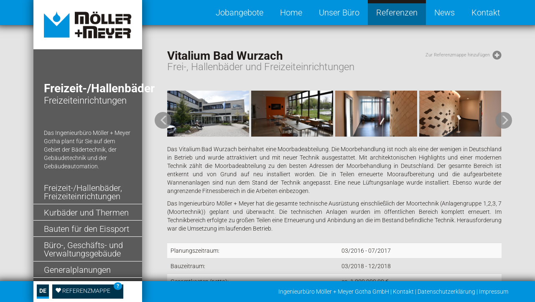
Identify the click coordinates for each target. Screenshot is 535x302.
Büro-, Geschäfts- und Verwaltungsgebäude (83, 249)
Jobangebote (239, 13)
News (444, 13)
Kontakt (485, 13)
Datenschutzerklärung (446, 291)
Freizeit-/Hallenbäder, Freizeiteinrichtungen (83, 192)
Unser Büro (339, 13)
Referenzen (397, 13)
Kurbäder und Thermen (86, 213)
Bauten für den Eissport (86, 229)
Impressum (493, 291)
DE (42, 290)
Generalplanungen (77, 270)
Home (291, 13)
